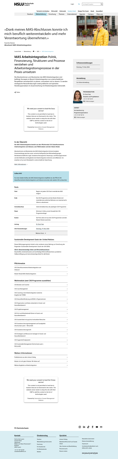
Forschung (52, 14)
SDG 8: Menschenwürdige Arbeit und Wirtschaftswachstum (31, 249)
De (79, 4)
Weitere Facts (41, 233)
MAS (38, 51)
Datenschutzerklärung (88, 441)
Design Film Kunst (83, 11)
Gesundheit (99, 11)
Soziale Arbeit (72, 11)
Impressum (85, 443)
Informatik (62, 11)
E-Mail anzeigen (89, 101)
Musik (92, 11)
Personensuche (63, 448)
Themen (61, 14)
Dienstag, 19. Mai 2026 (42, 228)
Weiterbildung (41, 14)
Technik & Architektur (43, 11)
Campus (91, 14)
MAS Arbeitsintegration (48, 51)
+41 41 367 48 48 (19, 450)
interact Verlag (63, 439)
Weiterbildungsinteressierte (44, 441)
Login (72, 4)
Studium (30, 14)
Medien (39, 451)
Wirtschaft (54, 11)
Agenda (82, 14)
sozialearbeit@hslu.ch (20, 451)
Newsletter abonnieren (88, 438)
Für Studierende (41, 446)
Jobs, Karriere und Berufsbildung (68, 446)
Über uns (100, 14)
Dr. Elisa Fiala (40, 224)
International (72, 14)
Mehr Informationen (20, 164)
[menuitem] (30, 14)
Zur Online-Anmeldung (82, 82)
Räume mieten (63, 451)
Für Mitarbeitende (42, 449)
